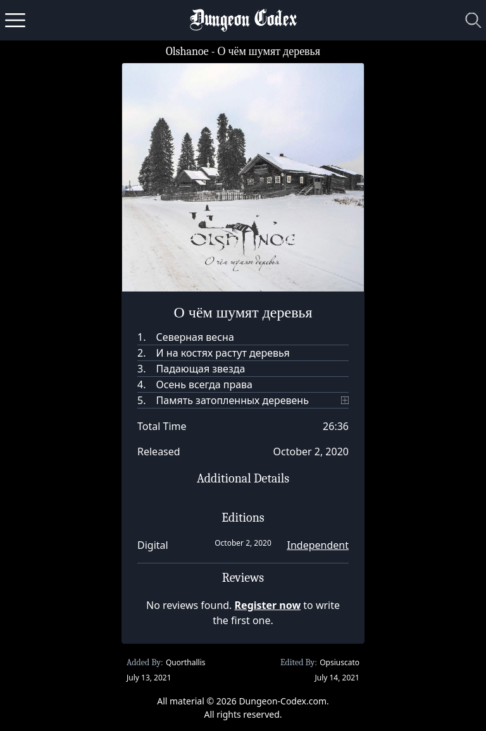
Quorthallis (186, 662)
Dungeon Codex (243, 20)
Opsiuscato (339, 662)
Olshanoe (187, 51)
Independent (318, 545)
